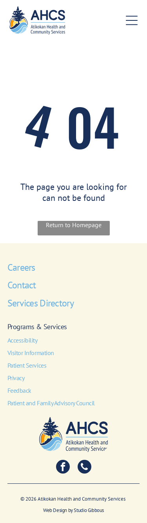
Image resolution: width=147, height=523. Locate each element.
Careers (21, 267)
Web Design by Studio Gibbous (73, 510)
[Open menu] (132, 20)
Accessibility (22, 340)
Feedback (19, 390)
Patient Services (26, 365)
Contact (21, 285)
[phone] (84, 468)
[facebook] (63, 468)
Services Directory (40, 303)
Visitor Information (30, 353)
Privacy (16, 378)
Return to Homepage (74, 225)
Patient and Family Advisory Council (51, 403)
